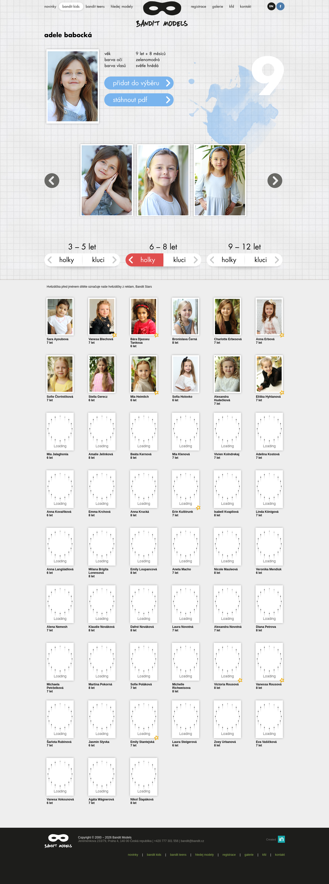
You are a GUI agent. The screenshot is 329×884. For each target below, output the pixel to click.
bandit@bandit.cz (192, 841)
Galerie (249, 854)
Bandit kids (154, 854)
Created (271, 839)
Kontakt (280, 854)
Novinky (133, 854)
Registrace (229, 854)
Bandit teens (178, 854)
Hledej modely (204, 854)
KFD (264, 854)
